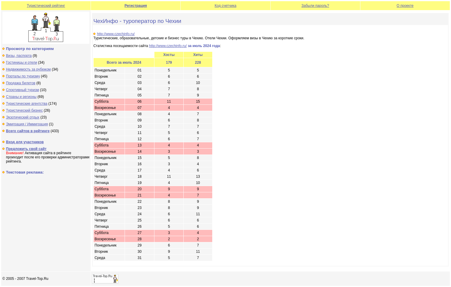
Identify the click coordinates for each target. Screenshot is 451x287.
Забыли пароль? (315, 6)
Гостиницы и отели (21, 62)
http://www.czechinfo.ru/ (116, 34)
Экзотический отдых (22, 117)
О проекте (405, 6)
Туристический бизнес (24, 110)
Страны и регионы (21, 97)
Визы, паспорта (19, 56)
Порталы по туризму (23, 76)
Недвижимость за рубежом (28, 69)
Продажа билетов (20, 83)
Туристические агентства (26, 104)
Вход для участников (25, 142)
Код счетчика (225, 6)
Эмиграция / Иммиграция (27, 124)
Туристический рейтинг (46, 6)
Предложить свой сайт (26, 149)
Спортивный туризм (22, 90)
